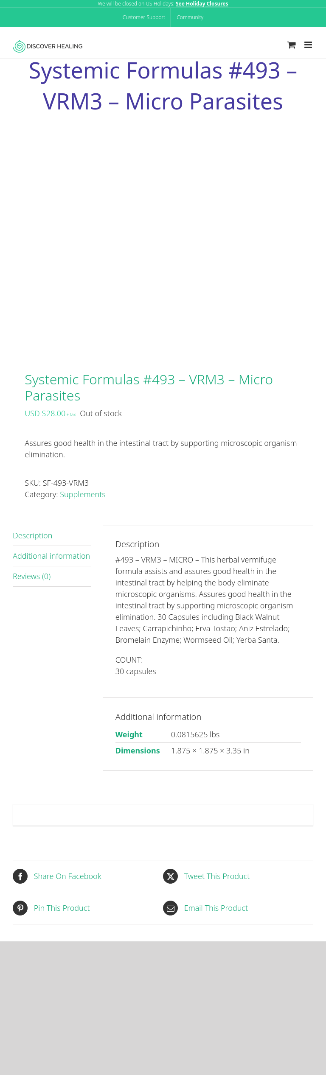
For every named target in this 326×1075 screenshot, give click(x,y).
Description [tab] (32, 535)
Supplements (82, 494)
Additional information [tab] (51, 556)
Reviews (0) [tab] (32, 576)
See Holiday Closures (202, 3)
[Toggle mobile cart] (291, 44)
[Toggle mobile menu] (308, 44)
